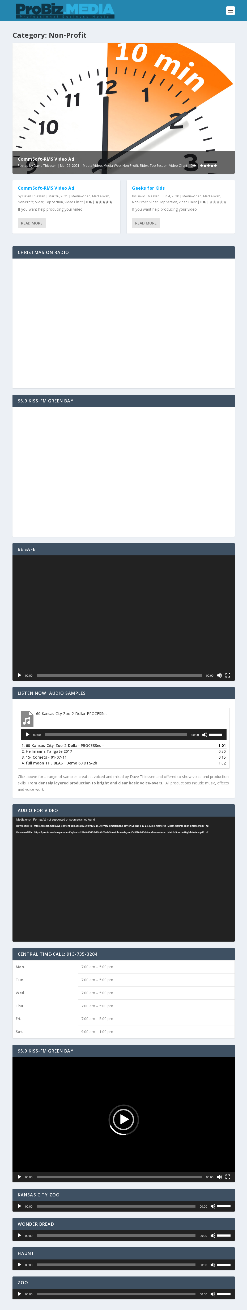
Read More (31, 223)
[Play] (19, 675)
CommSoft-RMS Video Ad (46, 159)
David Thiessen (45, 165)
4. (59, 763)
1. (63, 745)
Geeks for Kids (148, 188)
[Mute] (219, 675)
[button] (123, 1119)
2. (47, 751)
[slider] (116, 734)
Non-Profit (130, 165)
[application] (123, 618)
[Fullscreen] (228, 675)
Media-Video (92, 165)
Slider (144, 165)
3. (44, 757)
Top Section (159, 165)
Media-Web (112, 165)
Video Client (178, 165)
